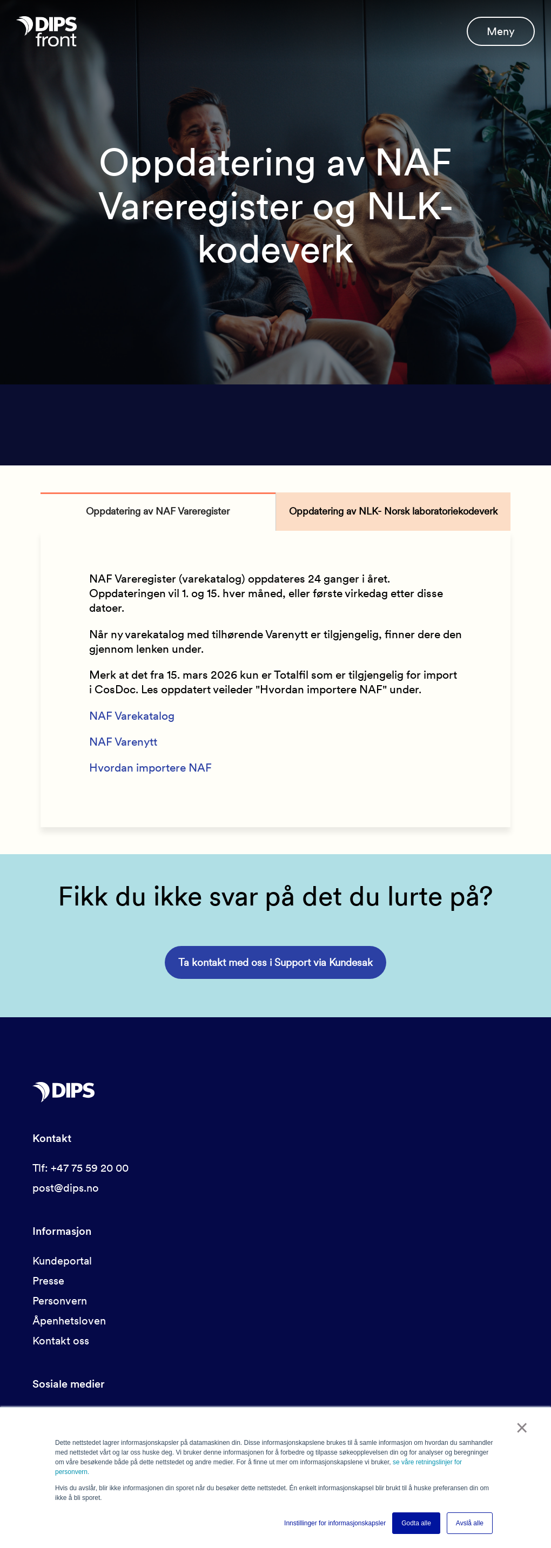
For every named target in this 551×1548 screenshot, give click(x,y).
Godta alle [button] (416, 1523)
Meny (501, 31)
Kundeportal (62, 1260)
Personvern (59, 1300)
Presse (48, 1280)
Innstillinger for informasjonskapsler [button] (335, 1523)
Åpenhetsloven (69, 1320)
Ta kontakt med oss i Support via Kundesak (275, 962)
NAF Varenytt (123, 741)
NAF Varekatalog (131, 715)
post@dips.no (65, 1187)
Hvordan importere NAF (150, 767)
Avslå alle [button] (469, 1523)
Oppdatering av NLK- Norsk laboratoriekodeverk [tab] (393, 511)
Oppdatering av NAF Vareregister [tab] (158, 511)
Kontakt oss (60, 1340)
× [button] (522, 1427)
